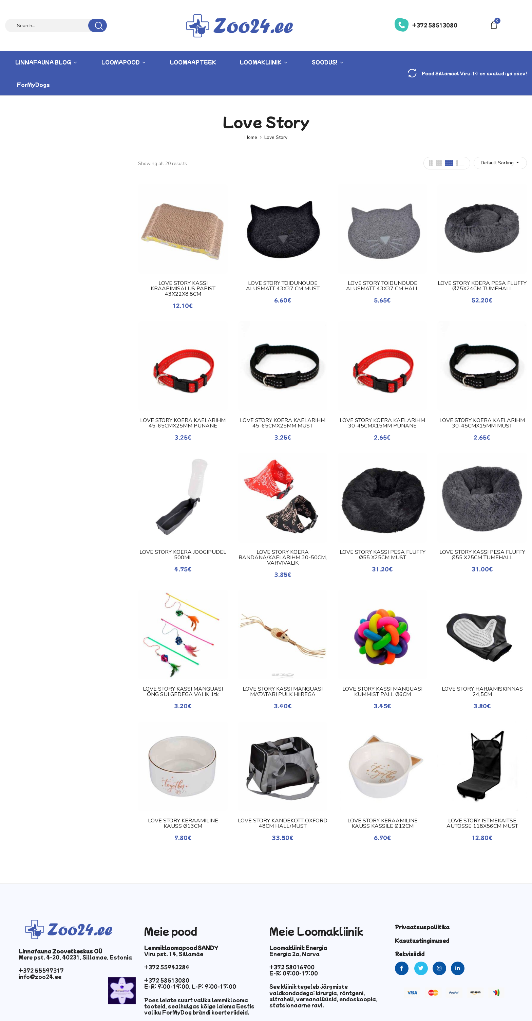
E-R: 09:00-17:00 (293, 973)
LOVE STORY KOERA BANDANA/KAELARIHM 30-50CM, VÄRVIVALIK (283, 557)
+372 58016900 (292, 967)
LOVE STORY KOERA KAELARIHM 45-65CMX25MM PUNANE (183, 423)
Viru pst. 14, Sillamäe (173, 953)
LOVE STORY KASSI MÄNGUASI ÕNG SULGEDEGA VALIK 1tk (183, 691)
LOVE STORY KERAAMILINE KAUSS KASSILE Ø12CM (382, 823)
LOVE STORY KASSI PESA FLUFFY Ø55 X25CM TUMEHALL (482, 554)
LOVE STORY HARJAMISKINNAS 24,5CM (482, 691)
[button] (495, 24)
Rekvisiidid (409, 953)
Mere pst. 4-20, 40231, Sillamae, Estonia (75, 957)
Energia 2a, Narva (294, 953)
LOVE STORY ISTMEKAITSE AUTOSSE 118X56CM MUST (482, 823)
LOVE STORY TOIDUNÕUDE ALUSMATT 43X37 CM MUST (283, 285)
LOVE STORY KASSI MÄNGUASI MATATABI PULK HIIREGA (283, 691)
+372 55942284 (166, 967)
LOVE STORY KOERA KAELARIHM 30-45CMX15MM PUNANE (382, 423)
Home (251, 137)
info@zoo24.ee (40, 976)
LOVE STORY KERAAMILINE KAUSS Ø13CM (183, 823)
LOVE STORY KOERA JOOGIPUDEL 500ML (182, 554)
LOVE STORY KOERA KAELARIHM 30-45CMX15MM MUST (482, 423)
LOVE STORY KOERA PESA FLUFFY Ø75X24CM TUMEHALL (482, 285)
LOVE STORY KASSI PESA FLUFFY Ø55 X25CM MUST (382, 554)
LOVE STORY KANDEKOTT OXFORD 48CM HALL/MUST (282, 823)
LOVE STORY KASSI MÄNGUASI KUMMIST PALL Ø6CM (382, 691)
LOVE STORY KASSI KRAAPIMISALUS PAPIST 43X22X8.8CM (183, 288)
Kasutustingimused (422, 940)
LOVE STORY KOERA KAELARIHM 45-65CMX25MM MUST (282, 423)
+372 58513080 (434, 25)
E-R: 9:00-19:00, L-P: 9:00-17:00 (190, 986)
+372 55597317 (41, 970)
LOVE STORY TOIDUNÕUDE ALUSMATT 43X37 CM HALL (382, 285)
